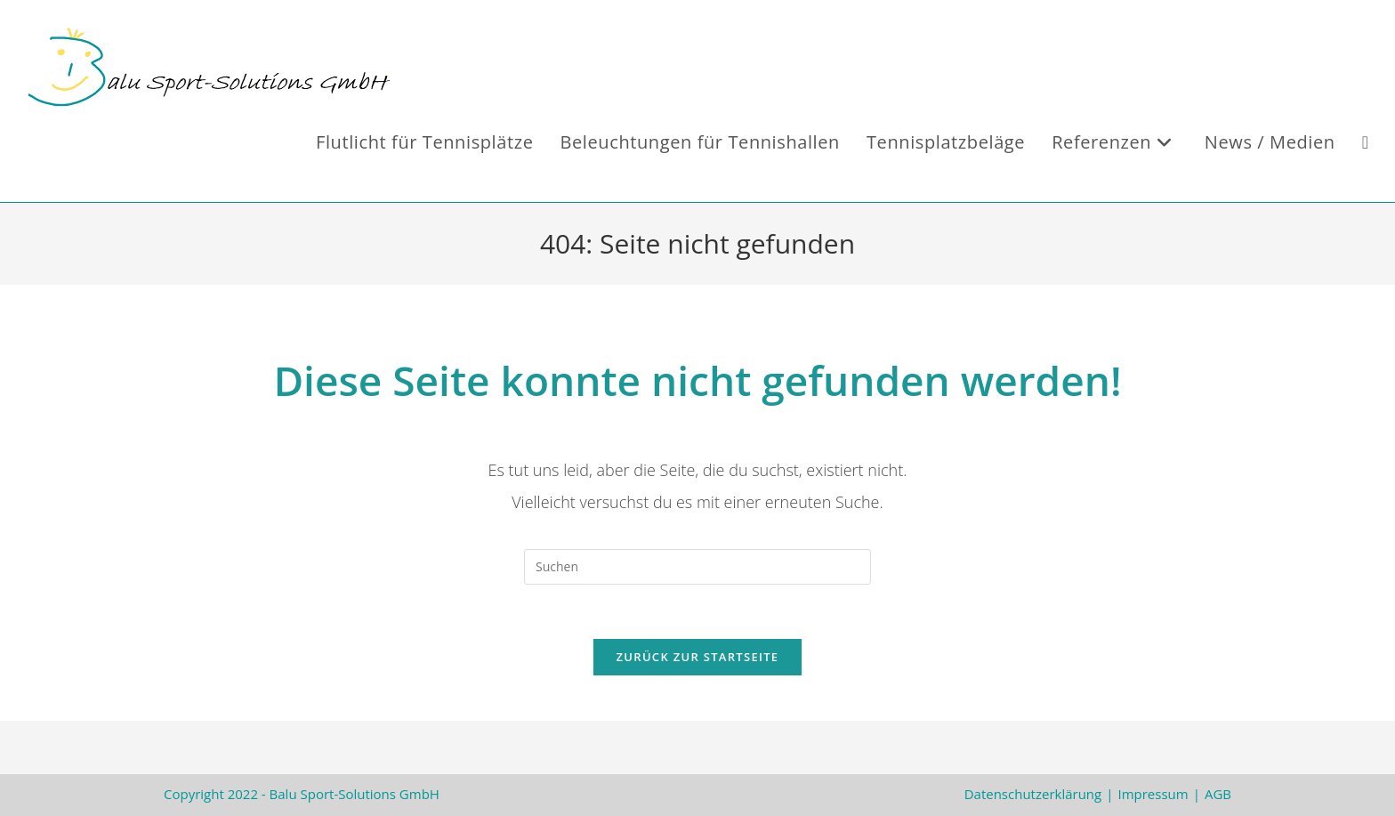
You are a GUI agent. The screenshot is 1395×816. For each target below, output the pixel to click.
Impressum (1152, 794)
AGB (1218, 794)
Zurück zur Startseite (698, 657)
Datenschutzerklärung (1033, 794)
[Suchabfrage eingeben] (697, 567)
